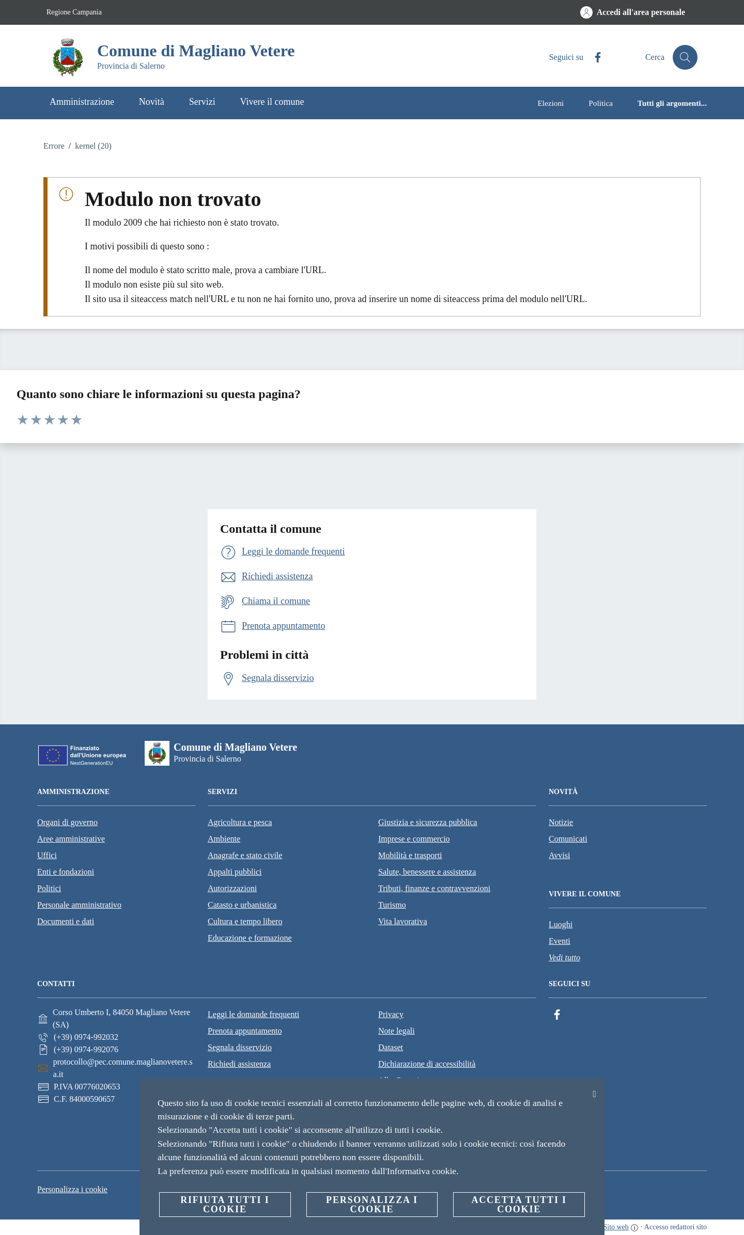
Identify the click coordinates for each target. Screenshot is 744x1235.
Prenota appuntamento (245, 1030)
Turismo (392, 904)
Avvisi (559, 855)
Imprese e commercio (414, 838)
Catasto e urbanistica (242, 904)
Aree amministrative (71, 838)
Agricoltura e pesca (240, 822)
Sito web (615, 1227)
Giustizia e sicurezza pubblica (427, 822)
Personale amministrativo (79, 904)
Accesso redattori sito (675, 1227)
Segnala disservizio (240, 1047)
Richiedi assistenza (239, 1063)
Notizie (561, 822)
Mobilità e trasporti (410, 855)
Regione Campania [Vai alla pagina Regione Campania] (74, 12)
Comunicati (568, 838)
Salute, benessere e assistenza (427, 871)
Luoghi (560, 924)
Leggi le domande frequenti (253, 1014)
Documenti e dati (65, 921)
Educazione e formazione (250, 937)
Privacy (391, 1014)
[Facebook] (593, 57)
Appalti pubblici (234, 871)
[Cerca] (685, 57)
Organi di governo (67, 822)
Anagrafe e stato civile (245, 855)
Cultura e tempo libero (245, 921)
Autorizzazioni (232, 888)
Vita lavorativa (402, 921)
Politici (49, 888)
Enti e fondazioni (65, 871)
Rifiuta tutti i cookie (224, 1204)
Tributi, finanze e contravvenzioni (434, 888)
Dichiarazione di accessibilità (426, 1063)
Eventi (559, 941)
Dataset (390, 1047)
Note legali (396, 1030)
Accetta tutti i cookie (518, 1204)
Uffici (47, 855)
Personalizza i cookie (72, 1189)
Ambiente (224, 838)
